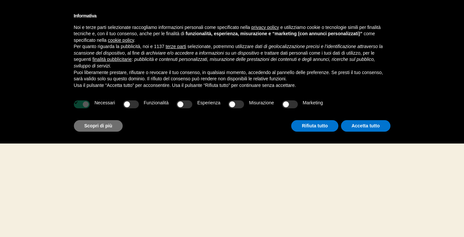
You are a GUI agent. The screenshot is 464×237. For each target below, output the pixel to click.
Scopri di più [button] (98, 125)
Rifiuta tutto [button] (315, 125)
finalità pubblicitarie (112, 59)
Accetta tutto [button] (366, 125)
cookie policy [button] (121, 40)
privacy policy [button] (265, 27)
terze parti (176, 46)
